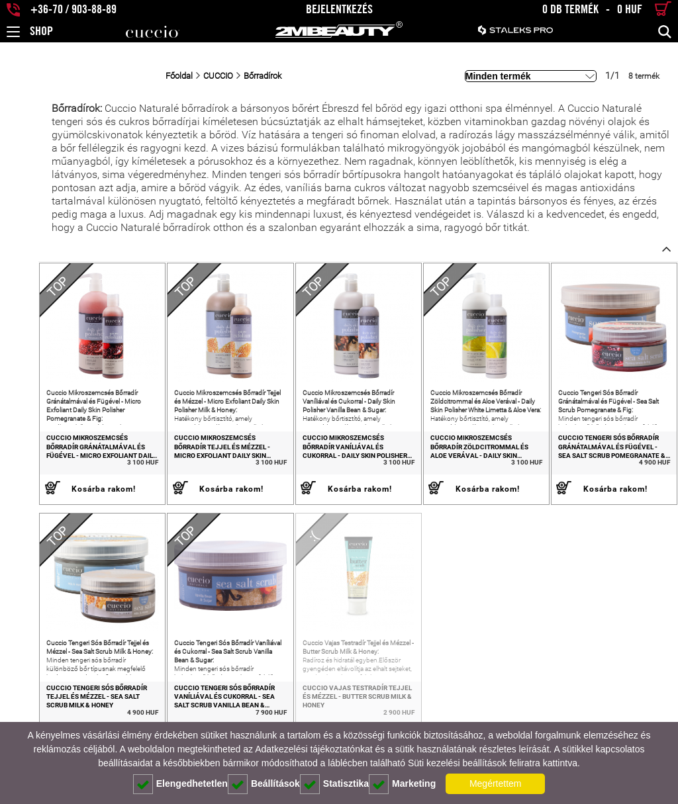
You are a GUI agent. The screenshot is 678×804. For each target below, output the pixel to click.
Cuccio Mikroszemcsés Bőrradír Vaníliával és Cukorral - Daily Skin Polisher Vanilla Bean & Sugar (336, 454)
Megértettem (495, 783)
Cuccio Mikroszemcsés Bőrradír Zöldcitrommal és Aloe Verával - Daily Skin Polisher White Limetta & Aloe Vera (473, 454)
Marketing (402, 784)
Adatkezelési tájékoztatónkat (313, 749)
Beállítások (264, 784)
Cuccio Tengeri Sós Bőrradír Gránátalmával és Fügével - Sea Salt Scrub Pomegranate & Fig (606, 454)
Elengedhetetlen (180, 784)
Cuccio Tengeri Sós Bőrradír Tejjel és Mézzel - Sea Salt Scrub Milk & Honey (66, 712)
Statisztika (334, 784)
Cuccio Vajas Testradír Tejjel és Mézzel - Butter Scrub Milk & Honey (338, 712)
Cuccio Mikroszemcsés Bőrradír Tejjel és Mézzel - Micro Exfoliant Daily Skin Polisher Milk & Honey (203, 454)
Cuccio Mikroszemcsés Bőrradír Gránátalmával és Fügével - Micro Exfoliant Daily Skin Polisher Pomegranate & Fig (65, 454)
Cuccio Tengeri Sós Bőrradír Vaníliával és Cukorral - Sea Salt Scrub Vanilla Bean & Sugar (202, 712)
